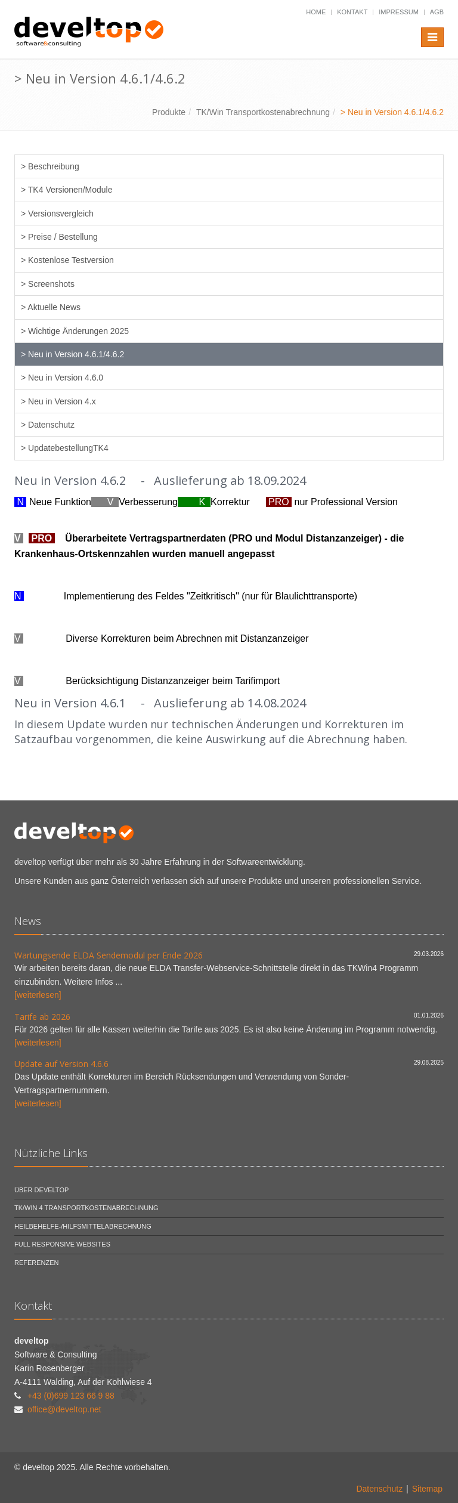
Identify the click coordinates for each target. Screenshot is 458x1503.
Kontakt (352, 12)
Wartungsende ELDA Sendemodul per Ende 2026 (108, 955)
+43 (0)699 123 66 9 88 (70, 1395)
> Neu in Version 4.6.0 (62, 377)
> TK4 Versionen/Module (66, 189)
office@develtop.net (64, 1409)
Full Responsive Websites (62, 1244)
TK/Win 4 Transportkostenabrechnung (86, 1207)
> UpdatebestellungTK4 (65, 448)
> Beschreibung (50, 166)
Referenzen (36, 1262)
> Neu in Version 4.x (58, 401)
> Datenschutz (48, 424)
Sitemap (427, 1488)
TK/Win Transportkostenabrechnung (263, 112)
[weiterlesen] (37, 995)
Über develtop (41, 1189)
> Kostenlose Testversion (67, 260)
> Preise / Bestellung (59, 237)
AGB (437, 12)
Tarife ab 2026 (42, 1016)
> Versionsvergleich (57, 213)
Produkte (168, 112)
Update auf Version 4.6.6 (61, 1063)
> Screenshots (48, 284)
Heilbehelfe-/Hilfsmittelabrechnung (82, 1226)
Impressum (399, 12)
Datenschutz (379, 1488)
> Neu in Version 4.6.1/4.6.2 (72, 354)
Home (316, 12)
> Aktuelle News (51, 307)
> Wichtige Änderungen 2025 (75, 331)
